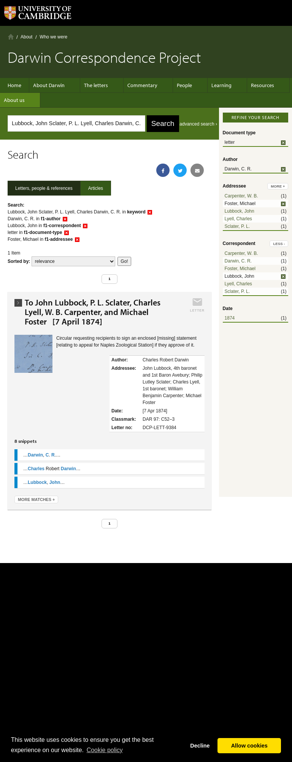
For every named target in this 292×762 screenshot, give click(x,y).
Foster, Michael (240, 268)
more (278, 186)
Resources (247, 85)
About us (18, 100)
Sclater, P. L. (237, 226)
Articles (95, 188)
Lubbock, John (239, 211)
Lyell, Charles (238, 218)
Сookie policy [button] (105, 750)
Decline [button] (199, 746)
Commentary (139, 85)
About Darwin (52, 85)
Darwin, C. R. (238, 261)
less (279, 244)
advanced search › (198, 124)
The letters (96, 85)
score (73, 261)
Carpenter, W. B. (241, 196)
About (26, 37)
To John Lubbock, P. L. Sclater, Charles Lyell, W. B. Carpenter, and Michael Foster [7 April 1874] (92, 312)
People (176, 85)
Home (11, 36)
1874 (230, 318)
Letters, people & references (44, 188)
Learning (210, 85)
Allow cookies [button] (249, 746)
